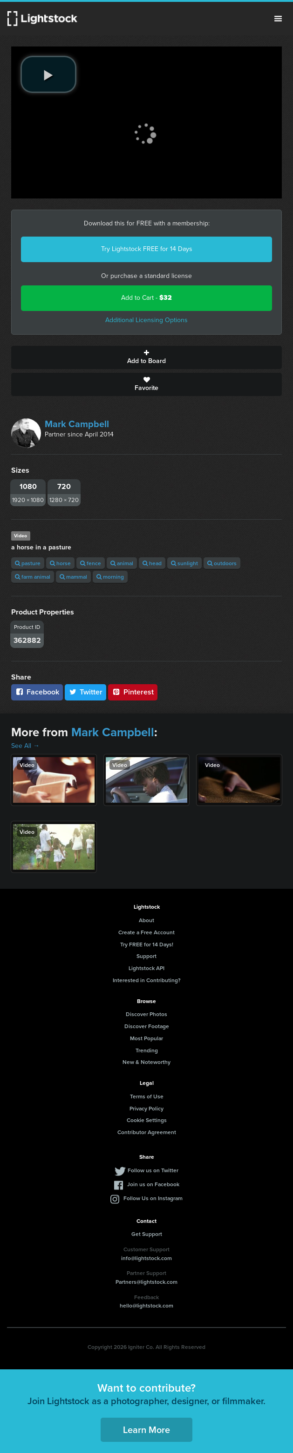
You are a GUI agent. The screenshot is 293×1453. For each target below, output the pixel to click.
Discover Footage (146, 1026)
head (152, 563)
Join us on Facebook (153, 1184)
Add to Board (146, 357)
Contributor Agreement (146, 1132)
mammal (73, 577)
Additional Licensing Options (146, 320)
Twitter (85, 692)
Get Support (146, 1234)
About (146, 920)
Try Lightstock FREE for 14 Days (146, 249)
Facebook (37, 692)
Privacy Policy (146, 1108)
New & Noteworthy (146, 1062)
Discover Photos (146, 1014)
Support (146, 956)
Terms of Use (147, 1096)
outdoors (222, 563)
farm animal (32, 577)
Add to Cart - (146, 298)
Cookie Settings (147, 1120)
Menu (278, 18)
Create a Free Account (146, 932)
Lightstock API (146, 968)
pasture (28, 563)
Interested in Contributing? (147, 980)
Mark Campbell (77, 424)
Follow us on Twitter (153, 1170)
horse (60, 563)
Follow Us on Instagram (153, 1198)
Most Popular (146, 1038)
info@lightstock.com (146, 1258)
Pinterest (133, 692)
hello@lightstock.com (146, 1305)
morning (110, 577)
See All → (25, 746)
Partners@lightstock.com (146, 1282)
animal (121, 563)
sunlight (184, 563)
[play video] (48, 74)
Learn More (146, 1429)
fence (90, 563)
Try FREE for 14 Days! (146, 944)
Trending (147, 1050)
